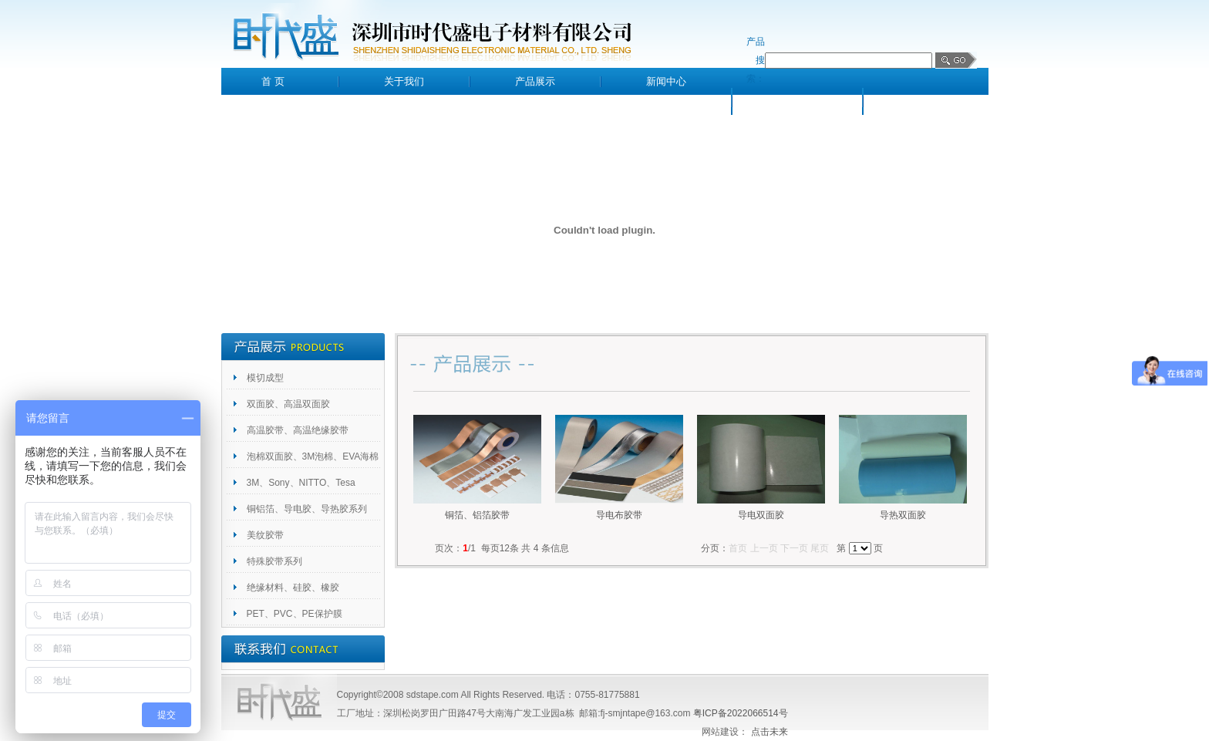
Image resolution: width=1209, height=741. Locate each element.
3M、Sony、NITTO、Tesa (301, 482)
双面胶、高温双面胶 (288, 404)
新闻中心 (666, 81)
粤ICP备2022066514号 (740, 713)
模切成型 (265, 377)
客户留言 (797, 101)
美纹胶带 (265, 535)
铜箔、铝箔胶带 (477, 515)
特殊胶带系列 (274, 561)
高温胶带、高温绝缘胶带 (298, 430)
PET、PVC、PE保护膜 (294, 613)
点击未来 (769, 731)
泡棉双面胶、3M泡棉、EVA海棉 (313, 456)
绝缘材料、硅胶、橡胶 (293, 587)
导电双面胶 (761, 515)
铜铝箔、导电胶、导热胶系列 (307, 509)
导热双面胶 (903, 515)
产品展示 (535, 81)
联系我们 (928, 101)
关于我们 (404, 81)
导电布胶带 (619, 515)
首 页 (272, 81)
